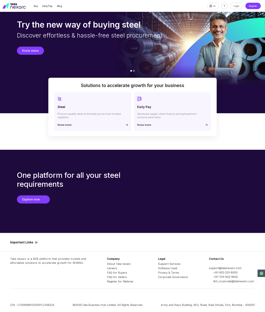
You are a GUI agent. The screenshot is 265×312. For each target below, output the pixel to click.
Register (253, 6)
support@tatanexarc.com (225, 268)
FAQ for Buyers (117, 272)
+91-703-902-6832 (225, 277)
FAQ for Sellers (117, 277)
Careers (112, 268)
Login (236, 6)
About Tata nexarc (119, 264)
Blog (59, 6)
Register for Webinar (120, 281)
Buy (36, 6)
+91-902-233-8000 (225, 272)
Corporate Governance (173, 277)
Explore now (33, 199)
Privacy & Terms (168, 272)
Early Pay (47, 6)
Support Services (169, 264)
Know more (30, 50)
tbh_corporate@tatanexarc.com (233, 281)
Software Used (167, 268)
